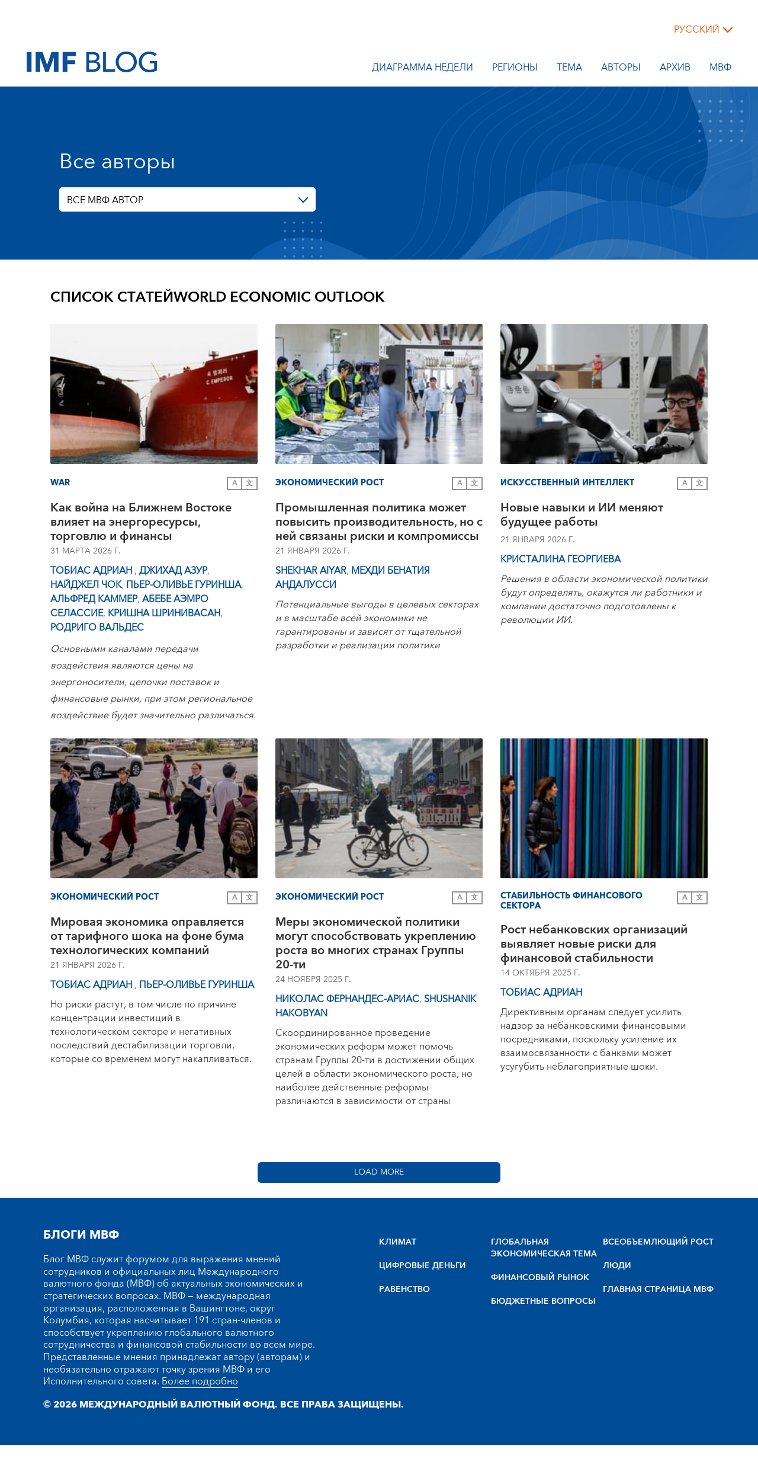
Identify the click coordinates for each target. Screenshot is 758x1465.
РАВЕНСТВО (404, 1290)
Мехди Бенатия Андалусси (352, 577)
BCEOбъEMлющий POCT (658, 1242)
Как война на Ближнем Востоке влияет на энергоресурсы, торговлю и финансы (141, 522)
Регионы (515, 69)
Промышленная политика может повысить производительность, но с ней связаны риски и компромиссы (379, 522)
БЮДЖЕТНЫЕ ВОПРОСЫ (543, 1301)
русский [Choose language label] (697, 30)
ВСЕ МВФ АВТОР (105, 200)
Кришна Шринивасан (164, 613)
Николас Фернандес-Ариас (347, 999)
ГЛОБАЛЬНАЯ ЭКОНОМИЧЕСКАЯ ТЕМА (544, 1248)
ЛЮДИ (617, 1266)
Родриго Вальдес (97, 627)
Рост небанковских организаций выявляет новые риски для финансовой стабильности (594, 944)
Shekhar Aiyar (310, 570)
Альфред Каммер (93, 599)
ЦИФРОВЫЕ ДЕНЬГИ (422, 1266)
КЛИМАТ (397, 1242)
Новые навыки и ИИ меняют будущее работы (581, 516)
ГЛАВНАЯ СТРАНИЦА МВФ (658, 1290)
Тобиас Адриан (92, 570)
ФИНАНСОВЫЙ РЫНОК (540, 1278)
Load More (379, 1172)
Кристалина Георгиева (560, 559)
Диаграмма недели (422, 69)
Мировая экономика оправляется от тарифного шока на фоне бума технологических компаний (147, 936)
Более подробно (200, 1381)
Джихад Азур (173, 570)
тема (569, 69)
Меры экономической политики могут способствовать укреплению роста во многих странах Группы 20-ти (375, 943)
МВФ (720, 69)
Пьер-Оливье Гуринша (183, 585)
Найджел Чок (85, 585)
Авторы (621, 69)
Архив (675, 69)
